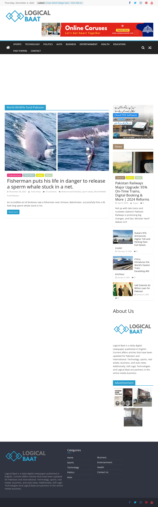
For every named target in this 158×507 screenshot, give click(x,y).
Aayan (136, 203)
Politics (48, 44)
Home (70, 457)
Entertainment (88, 44)
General (120, 177)
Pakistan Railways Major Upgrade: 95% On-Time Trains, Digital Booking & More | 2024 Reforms (132, 191)
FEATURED (29, 175)
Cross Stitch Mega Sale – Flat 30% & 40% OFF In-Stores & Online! (64, 4)
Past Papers (20, 50)
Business (71, 44)
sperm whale (87, 191)
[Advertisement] (79, 81)
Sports (17, 44)
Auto (59, 44)
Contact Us (102, 472)
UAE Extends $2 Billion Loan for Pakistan (142, 288)
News (48, 175)
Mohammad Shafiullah (71, 191)
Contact (36, 50)
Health (105, 44)
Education (119, 44)
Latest (40, 175)
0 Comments (50, 191)
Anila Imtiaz (36, 191)
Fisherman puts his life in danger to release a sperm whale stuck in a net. (56, 183)
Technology (32, 44)
